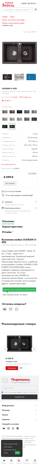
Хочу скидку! (32, 173)
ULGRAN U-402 (11, 361)
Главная (5, 17)
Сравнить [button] (6, 100)
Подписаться (19, 397)
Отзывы (8, 232)
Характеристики (12, 226)
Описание (8, 221)
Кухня (12, 17)
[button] (36, 202)
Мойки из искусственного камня (13, 23)
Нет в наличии (10, 183)
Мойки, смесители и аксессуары (13, 20)
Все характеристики (9, 164)
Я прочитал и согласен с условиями (19, 392)
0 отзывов (14, 97)
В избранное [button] (25, 97)
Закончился (12, 368)
